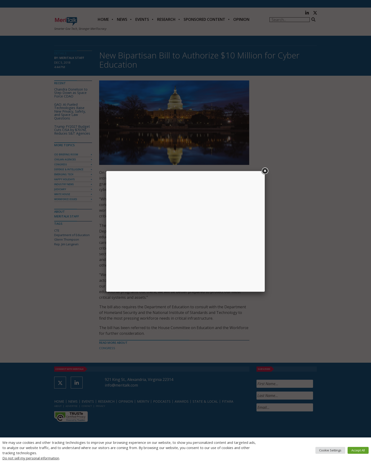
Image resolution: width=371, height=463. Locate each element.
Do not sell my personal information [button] (30, 458)
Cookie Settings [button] (330, 450)
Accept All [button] (358, 450)
